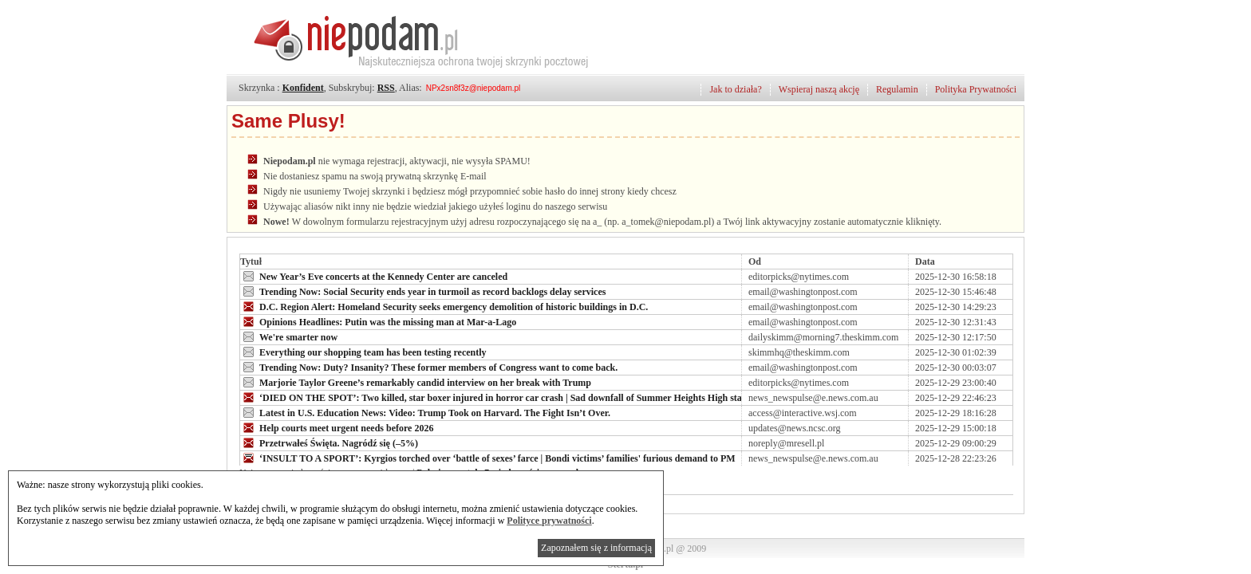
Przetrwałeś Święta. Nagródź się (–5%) (329, 442)
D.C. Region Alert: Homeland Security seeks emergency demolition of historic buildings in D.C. (444, 306)
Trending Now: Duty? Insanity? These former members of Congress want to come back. (429, 366)
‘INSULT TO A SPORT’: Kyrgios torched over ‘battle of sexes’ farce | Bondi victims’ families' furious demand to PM (488, 457)
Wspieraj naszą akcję (819, 89)
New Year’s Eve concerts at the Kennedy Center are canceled (373, 275)
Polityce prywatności (549, 520)
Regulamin (897, 89)
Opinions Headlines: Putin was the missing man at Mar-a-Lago (378, 321)
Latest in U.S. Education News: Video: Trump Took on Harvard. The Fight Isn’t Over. (425, 412)
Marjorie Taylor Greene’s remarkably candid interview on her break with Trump (415, 381)
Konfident (303, 87)
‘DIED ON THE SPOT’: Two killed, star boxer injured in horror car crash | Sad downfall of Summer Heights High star (493, 397)
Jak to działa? (735, 89)
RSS (386, 87)
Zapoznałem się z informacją (596, 547)
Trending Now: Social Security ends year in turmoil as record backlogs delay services (423, 291)
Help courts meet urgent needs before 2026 (336, 427)
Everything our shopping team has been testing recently (363, 351)
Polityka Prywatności (975, 89)
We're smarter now (288, 336)
